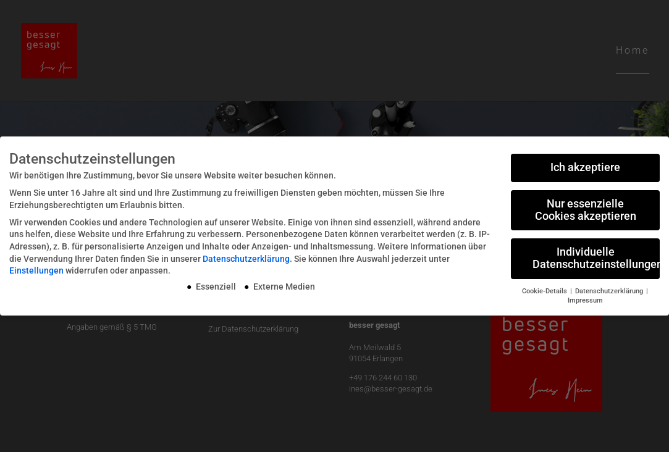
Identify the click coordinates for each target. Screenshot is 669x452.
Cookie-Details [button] (545, 291)
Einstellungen (36, 270)
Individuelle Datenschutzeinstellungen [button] (596, 258)
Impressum (585, 300)
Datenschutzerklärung (246, 259)
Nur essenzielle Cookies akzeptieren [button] (585, 210)
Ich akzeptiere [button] (585, 167)
